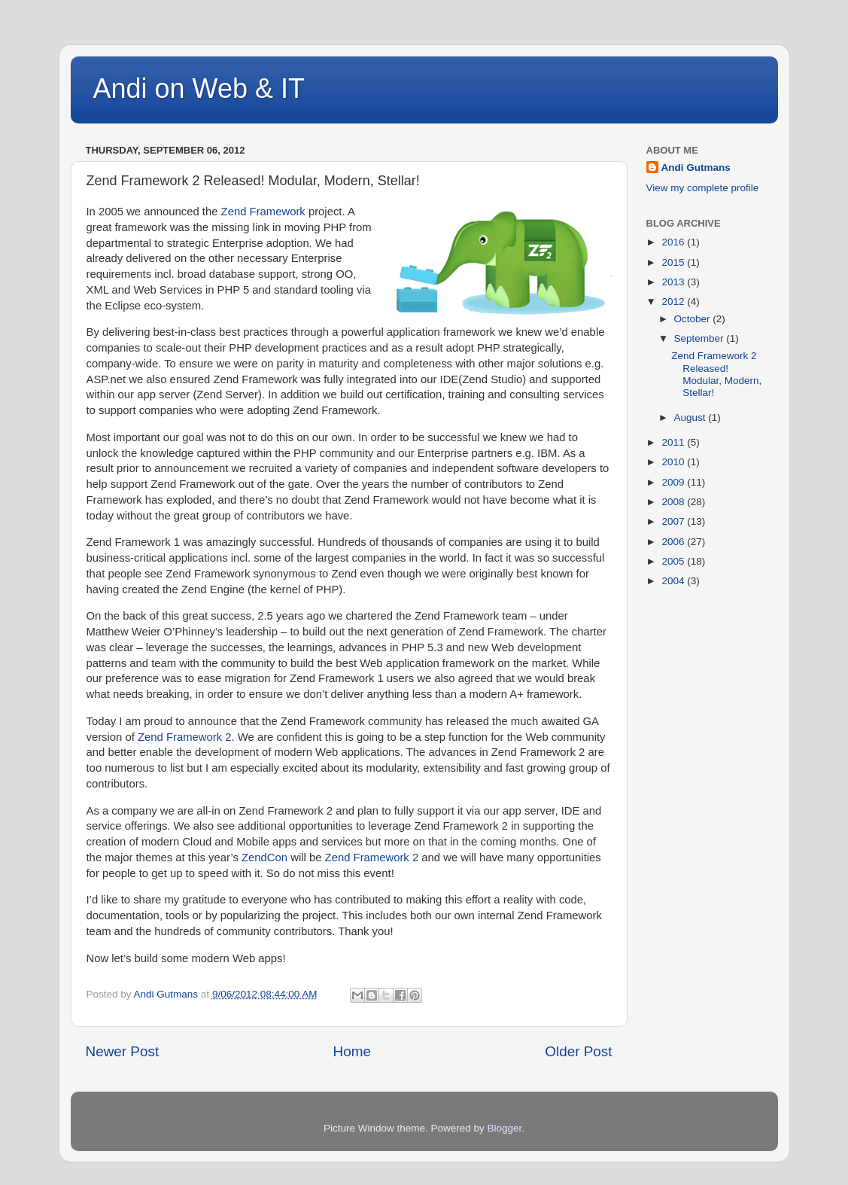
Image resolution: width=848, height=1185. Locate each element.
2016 (674, 242)
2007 (674, 521)
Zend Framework (263, 212)
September (700, 338)
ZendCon (264, 857)
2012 (674, 301)
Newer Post (123, 1051)
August (691, 417)
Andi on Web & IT (199, 88)
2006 (674, 541)
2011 (674, 442)
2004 (674, 580)
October (693, 318)
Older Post (578, 1051)
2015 (674, 262)
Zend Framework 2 (372, 857)
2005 (674, 561)
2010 (674, 462)
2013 (674, 282)
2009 (674, 482)
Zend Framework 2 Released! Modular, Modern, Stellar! (716, 374)
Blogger (505, 1128)
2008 (674, 501)
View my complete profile (702, 187)
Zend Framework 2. (186, 737)
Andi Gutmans (696, 167)
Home (352, 1051)
